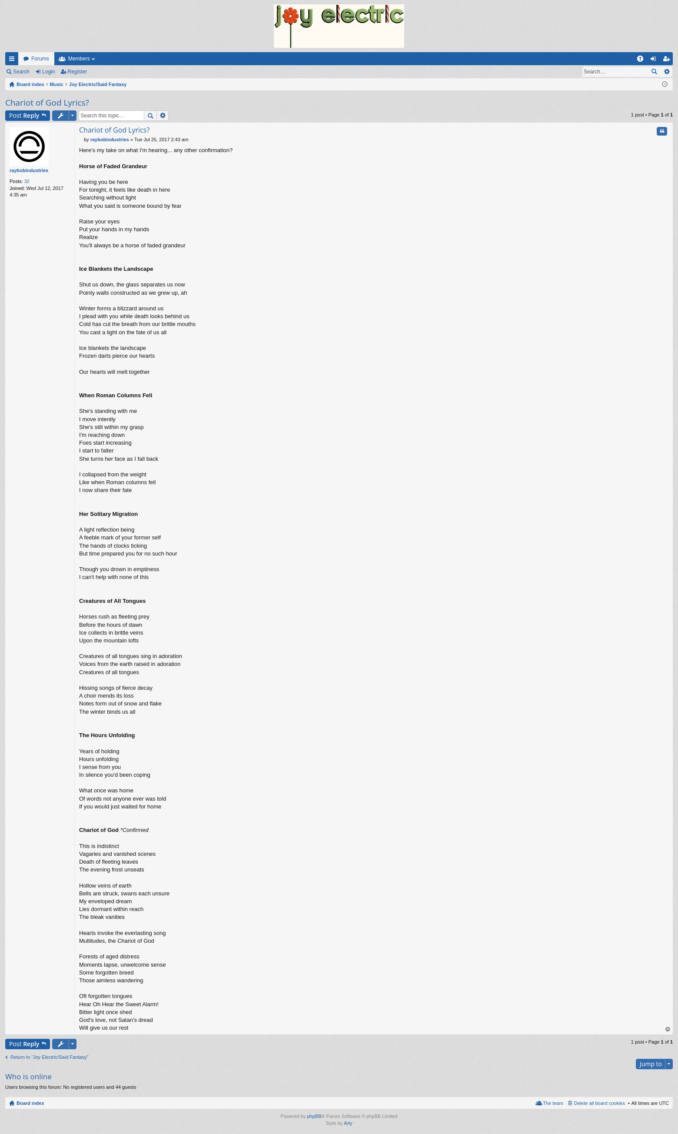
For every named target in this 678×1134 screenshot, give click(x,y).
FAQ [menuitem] (643, 60)
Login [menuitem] (655, 60)
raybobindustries (29, 170)
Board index (30, 1103)
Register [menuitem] (668, 60)
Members (79, 59)
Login (48, 72)
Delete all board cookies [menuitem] (599, 1103)
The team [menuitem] (553, 1103)
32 (27, 181)
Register (77, 72)
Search (21, 72)
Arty (348, 1123)
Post (24, 115)
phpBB (314, 1116)
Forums (40, 59)
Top (668, 1029)
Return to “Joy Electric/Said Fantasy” (49, 1057)
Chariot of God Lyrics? (47, 102)
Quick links (13, 60)
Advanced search (666, 72)
